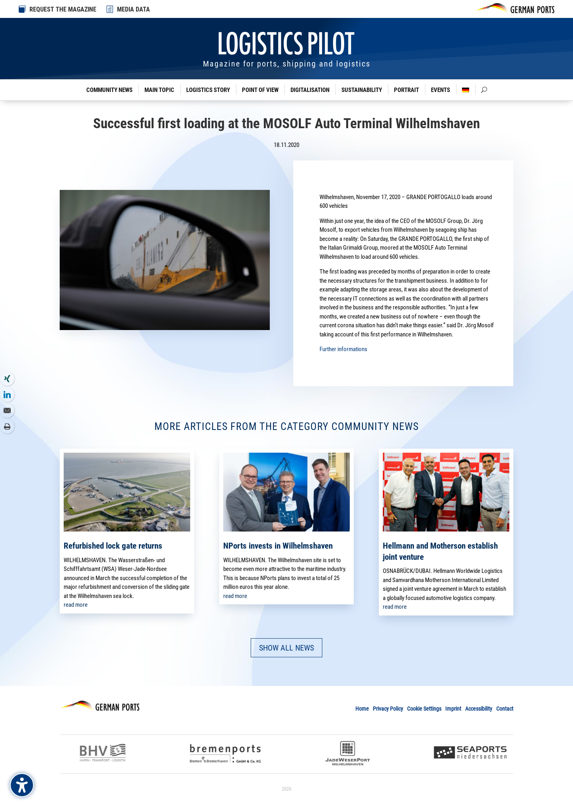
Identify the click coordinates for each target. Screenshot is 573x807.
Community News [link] (109, 90)
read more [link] (76, 604)
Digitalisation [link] (309, 90)
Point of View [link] (260, 90)
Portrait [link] (406, 90)
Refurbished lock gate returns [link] (113, 546)
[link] (110, 9)
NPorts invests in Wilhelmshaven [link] (278, 546)
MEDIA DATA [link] (133, 9)
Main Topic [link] (159, 90)
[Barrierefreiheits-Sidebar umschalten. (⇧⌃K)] (22, 785)
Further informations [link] (343, 349)
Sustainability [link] (361, 90)
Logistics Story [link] (208, 90)
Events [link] (440, 90)
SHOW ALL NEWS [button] (286, 648)
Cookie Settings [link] (424, 708)
